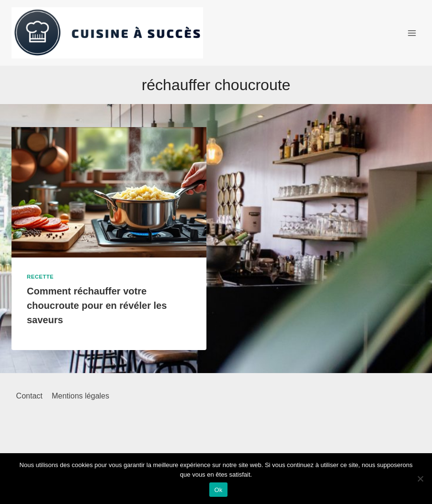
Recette (40, 277)
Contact (29, 396)
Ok (218, 489)
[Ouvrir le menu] (412, 32)
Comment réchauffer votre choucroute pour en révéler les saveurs (97, 305)
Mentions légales (80, 396)
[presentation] (108, 192)
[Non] (420, 478)
